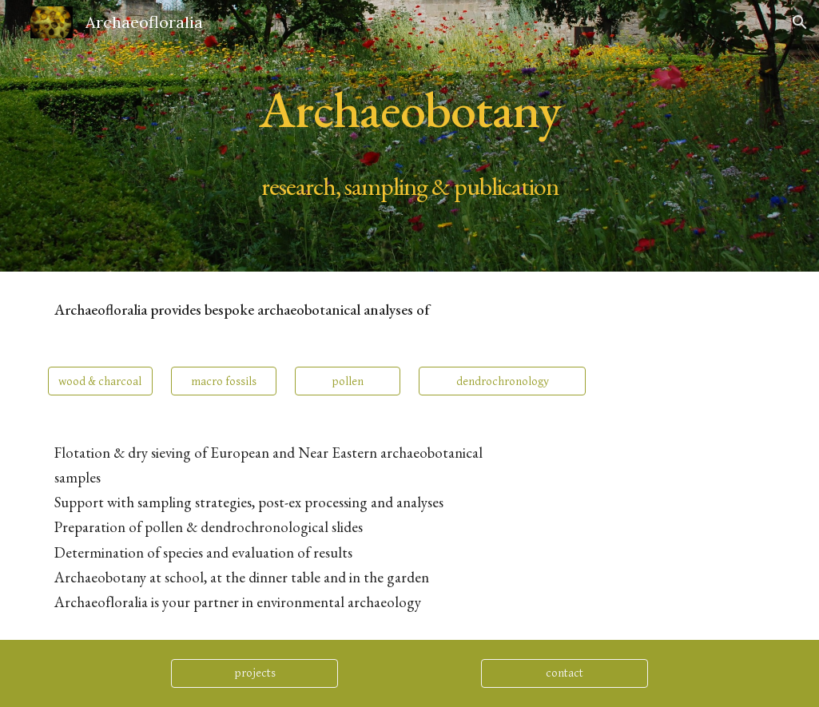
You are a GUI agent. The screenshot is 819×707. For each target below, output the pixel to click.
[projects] (254, 673)
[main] (410, 136)
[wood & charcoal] (101, 381)
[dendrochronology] (502, 381)
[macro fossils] (224, 381)
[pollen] (348, 381)
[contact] (564, 673)
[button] (800, 22)
